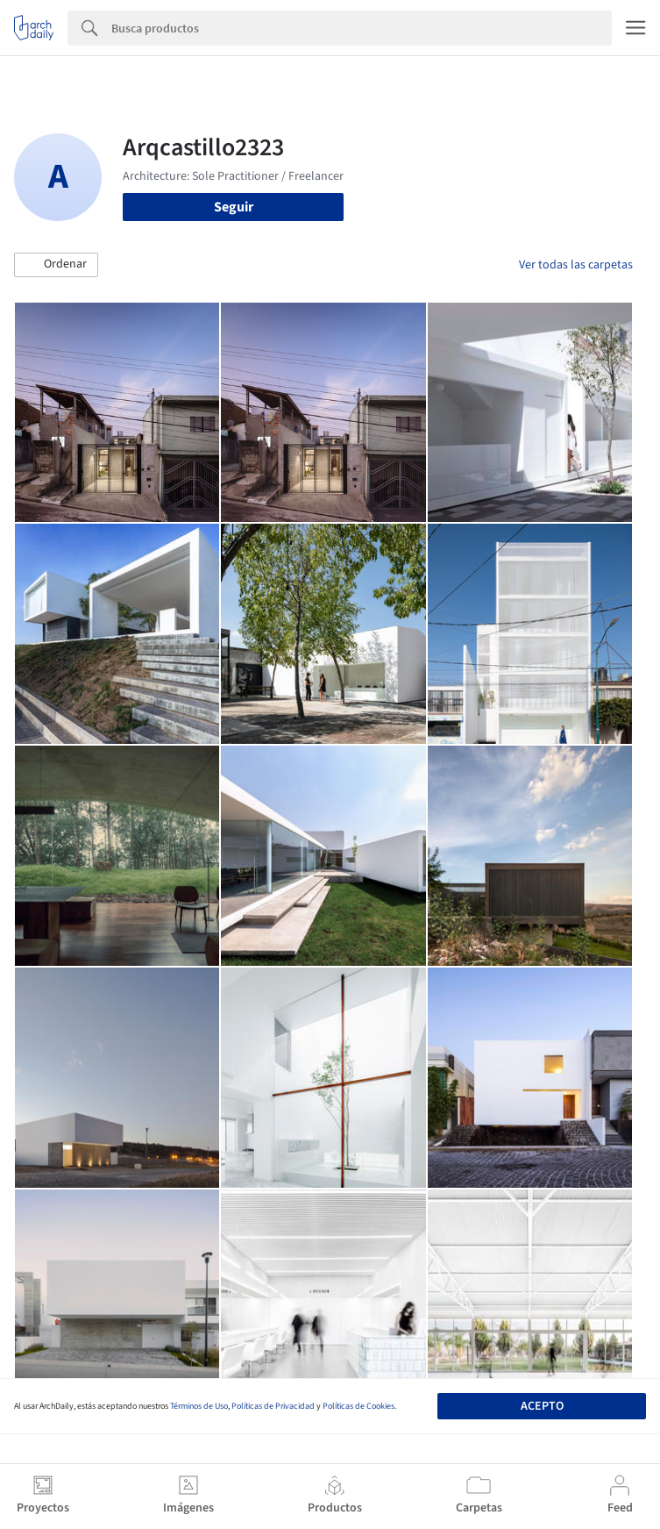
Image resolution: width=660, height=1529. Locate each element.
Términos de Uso (199, 1406)
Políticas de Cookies (358, 1406)
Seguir (233, 207)
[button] (56, 265)
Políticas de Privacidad (273, 1406)
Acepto (542, 1406)
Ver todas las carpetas (576, 265)
